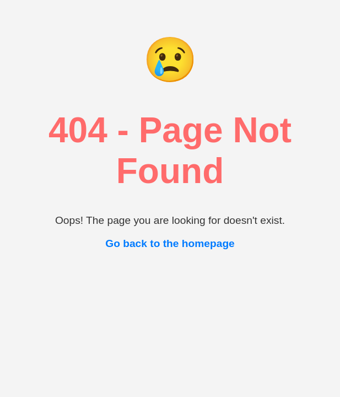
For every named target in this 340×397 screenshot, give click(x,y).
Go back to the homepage (170, 243)
